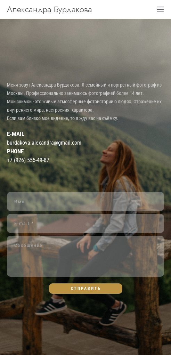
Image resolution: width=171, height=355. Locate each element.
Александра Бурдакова (49, 9)
